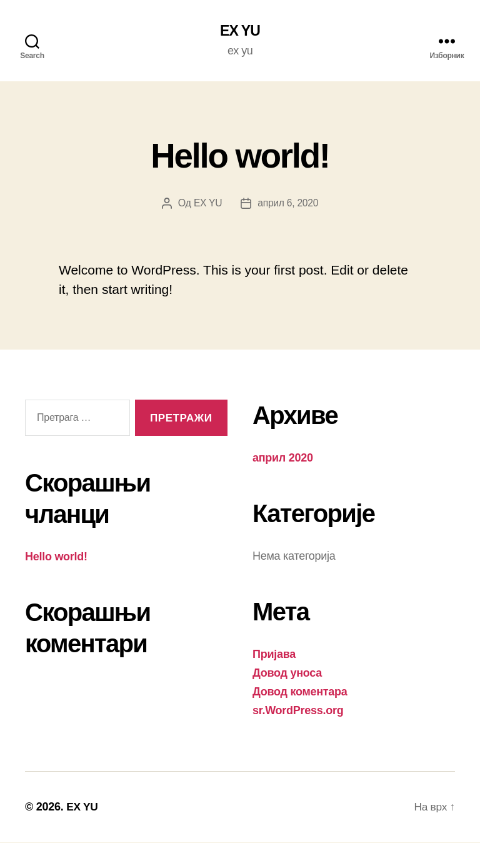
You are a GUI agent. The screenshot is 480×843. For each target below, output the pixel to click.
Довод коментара (300, 692)
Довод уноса (287, 673)
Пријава (274, 655)
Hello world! (240, 154)
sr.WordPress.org (297, 711)
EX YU (240, 31)
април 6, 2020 (288, 203)
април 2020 (282, 458)
